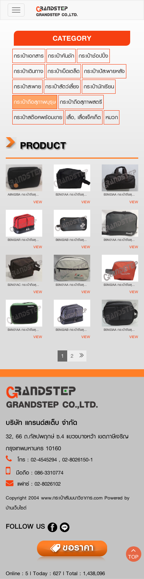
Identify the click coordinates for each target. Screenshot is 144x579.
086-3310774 (49, 472)
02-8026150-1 (77, 459)
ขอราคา (78, 547)
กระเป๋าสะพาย (26, 86)
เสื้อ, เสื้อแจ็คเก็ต (82, 117)
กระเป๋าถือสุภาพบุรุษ (33, 101)
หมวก (110, 117)
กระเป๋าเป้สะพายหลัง (103, 71)
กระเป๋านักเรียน (97, 86)
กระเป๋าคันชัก (60, 55)
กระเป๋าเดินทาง (27, 71)
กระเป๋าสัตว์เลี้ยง (61, 86)
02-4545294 (45, 459)
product (35, 145)
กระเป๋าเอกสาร (27, 55)
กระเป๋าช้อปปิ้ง (92, 55)
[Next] (81, 356)
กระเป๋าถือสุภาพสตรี (80, 101)
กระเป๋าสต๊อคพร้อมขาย (36, 117)
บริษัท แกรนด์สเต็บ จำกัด (41, 422)
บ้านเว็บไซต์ (16, 508)
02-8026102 (48, 483)
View (37, 202)
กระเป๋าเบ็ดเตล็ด (62, 71)
